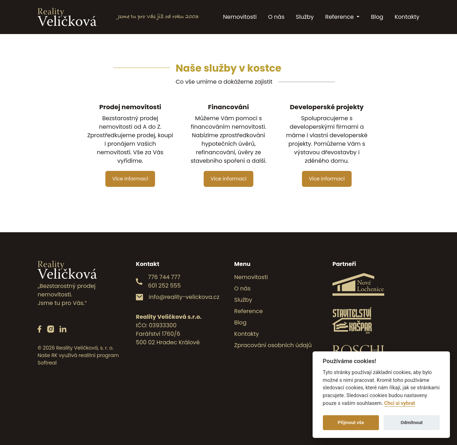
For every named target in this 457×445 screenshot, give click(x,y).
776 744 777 (164, 277)
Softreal (47, 362)
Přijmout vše (351, 422)
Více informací (130, 178)
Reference (340, 17)
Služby (305, 17)
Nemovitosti (240, 17)
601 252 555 (164, 286)
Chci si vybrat (399, 403)
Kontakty (407, 17)
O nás (276, 17)
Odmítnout (412, 422)
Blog (377, 17)
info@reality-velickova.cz (184, 297)
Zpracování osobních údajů (273, 345)
